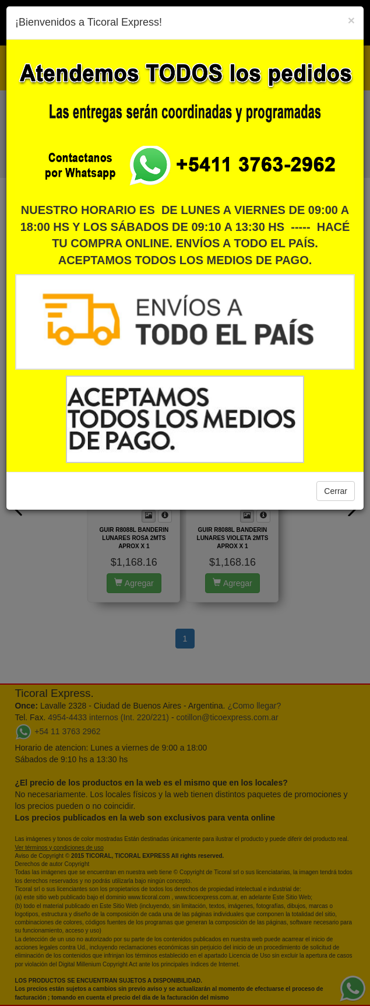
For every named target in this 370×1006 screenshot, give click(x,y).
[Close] (351, 20)
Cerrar (335, 491)
